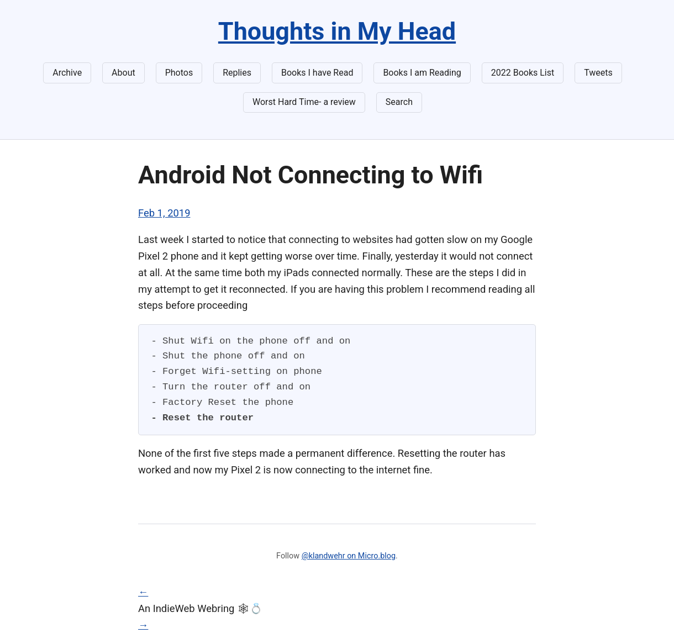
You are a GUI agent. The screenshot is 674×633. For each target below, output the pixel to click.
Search (399, 102)
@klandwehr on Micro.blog (349, 556)
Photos (179, 72)
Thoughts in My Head (337, 31)
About (123, 72)
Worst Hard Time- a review (304, 102)
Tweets (598, 72)
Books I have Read (317, 72)
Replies (237, 72)
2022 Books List (523, 72)
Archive (67, 72)
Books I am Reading (422, 72)
